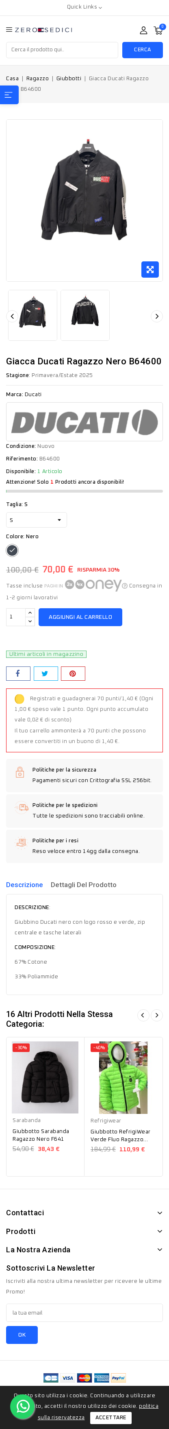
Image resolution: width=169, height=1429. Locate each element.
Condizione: (21, 446)
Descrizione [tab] (24, 885)
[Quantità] (16, 617)
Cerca (142, 50)
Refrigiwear (106, 1121)
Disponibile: (21, 471)
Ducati (33, 394)
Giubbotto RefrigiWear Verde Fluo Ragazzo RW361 (121, 1139)
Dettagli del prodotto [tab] (84, 885)
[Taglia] (36, 520)
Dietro (143, 1015)
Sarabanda (27, 1120)
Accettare (110, 1417)
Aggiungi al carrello (80, 617)
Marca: (14, 394)
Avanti (157, 1015)
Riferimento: (22, 459)
